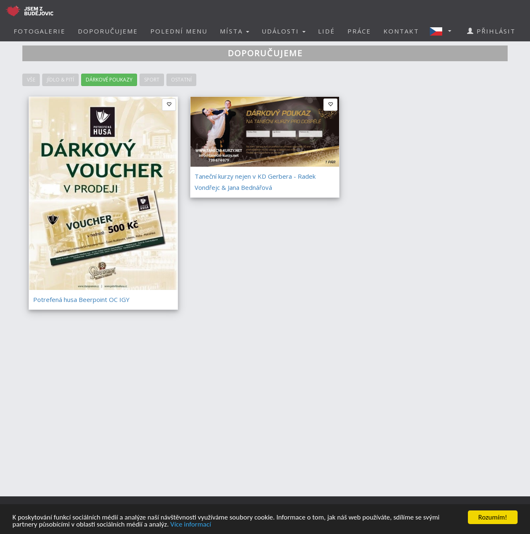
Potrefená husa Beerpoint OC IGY (81, 299)
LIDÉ (326, 31)
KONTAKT (401, 31)
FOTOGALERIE (39, 31)
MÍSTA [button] (234, 31)
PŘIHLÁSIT (491, 31)
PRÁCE (359, 31)
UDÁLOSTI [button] (284, 31)
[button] (443, 31)
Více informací (190, 525)
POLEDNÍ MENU (178, 31)
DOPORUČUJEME (108, 31)
